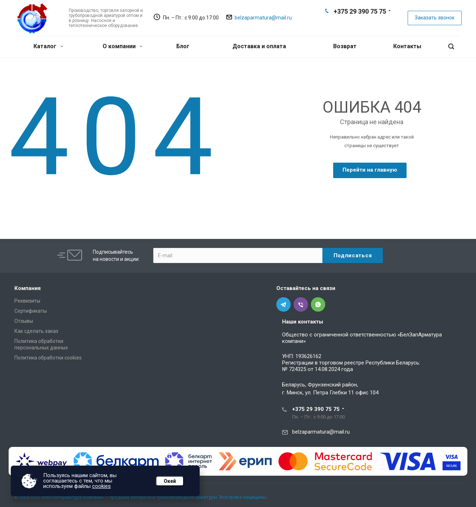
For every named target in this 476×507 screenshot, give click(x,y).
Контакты (407, 46)
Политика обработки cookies (48, 358)
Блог (183, 46)
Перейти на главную (370, 170)
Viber (359, 23)
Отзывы (23, 321)
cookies (101, 486)
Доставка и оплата (259, 46)
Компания (27, 288)
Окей (170, 481)
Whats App (371, 23)
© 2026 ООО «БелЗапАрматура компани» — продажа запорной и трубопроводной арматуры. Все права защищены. (140, 497)
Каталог (48, 46)
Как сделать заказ (36, 331)
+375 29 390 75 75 (360, 11)
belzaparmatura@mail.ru (263, 18)
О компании (122, 46)
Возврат (345, 46)
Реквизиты (27, 301)
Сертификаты (30, 311)
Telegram (348, 23)
